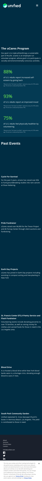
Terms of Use (19, 477)
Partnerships (7, 444)
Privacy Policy (28, 479)
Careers (5, 446)
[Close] (39, 464)
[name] (37, 6)
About (5, 440)
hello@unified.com (9, 450)
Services (5, 442)
